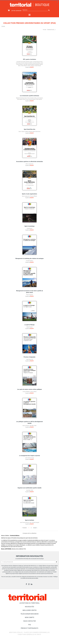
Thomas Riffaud (33, 196)
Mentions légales (16, 632)
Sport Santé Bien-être (29, 129)
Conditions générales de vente (29, 634)
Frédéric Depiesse (28, 131)
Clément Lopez (29, 61)
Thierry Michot (24, 65)
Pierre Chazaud (29, 294)
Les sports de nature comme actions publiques (29, 389)
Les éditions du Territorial (29, 603)
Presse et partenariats (29, 628)
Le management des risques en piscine (29, 455)
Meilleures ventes (29, 610)
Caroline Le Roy (33, 98)
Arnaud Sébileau (26, 391)
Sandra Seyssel (32, 99)
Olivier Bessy (19, 99)
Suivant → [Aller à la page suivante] (35, 527)
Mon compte (29, 617)
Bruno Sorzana (26, 425)
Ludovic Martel (33, 391)
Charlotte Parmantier (20, 61)
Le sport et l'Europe (29, 324)
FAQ (29, 624)
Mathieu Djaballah (35, 64)
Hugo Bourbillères (36, 63)
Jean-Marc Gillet (32, 425)
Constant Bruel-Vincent (37, 61)
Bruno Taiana (21, 131)
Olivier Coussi (26, 99)
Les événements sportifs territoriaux (29, 95)
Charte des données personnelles (37, 632)
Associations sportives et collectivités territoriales (29, 161)
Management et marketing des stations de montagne (29, 258)
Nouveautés (29, 606)
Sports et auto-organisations (29, 194)
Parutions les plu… (51, 29)
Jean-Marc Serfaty (27, 64)
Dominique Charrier (20, 63)
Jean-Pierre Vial (29, 359)
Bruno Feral (27, 98)
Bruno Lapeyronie (29, 163)
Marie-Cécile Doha (36, 131)
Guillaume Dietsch (28, 63)
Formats (3, 26)
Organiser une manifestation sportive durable (29, 488)
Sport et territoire (29, 520)
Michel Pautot (30, 327)
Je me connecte (16, 10)
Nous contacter (29, 621)
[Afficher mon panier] (8, 10)
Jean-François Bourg (24, 522)
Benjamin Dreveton (20, 98)
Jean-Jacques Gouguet (34, 522)
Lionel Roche (29, 228)
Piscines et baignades (29, 357)
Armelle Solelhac (29, 260)
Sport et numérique (29, 226)
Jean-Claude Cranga (29, 457)
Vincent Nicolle (37, 65)
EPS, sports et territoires (29, 59)
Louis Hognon (40, 98)
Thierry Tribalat (30, 65)
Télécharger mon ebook (30, 614)
